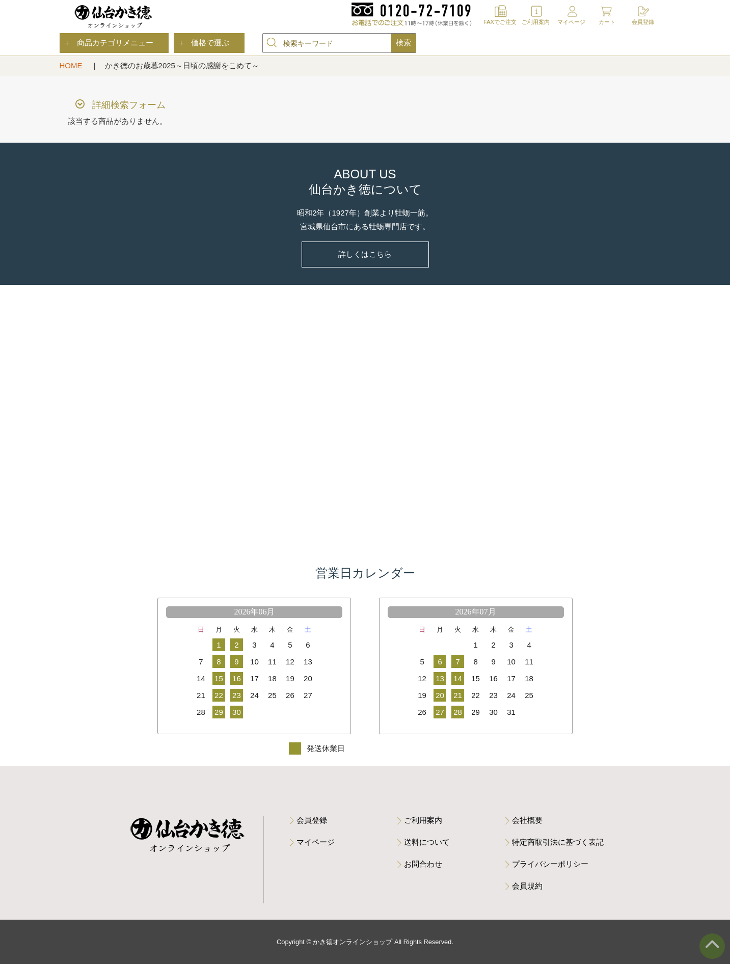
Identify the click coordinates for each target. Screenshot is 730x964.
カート (607, 22)
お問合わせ (423, 864)
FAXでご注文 (500, 22)
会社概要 (527, 820)
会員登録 (643, 22)
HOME (72, 65)
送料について (427, 842)
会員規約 (527, 885)
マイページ (571, 22)
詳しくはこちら (365, 254)
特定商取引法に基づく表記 (558, 842)
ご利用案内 (536, 22)
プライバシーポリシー (550, 864)
